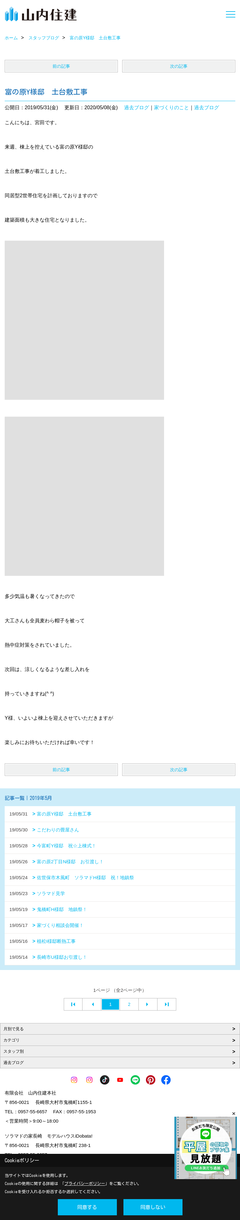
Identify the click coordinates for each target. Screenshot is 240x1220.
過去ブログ (136, 107)
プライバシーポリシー (84, 1184)
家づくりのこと (171, 107)
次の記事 (179, 66)
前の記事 (61, 66)
